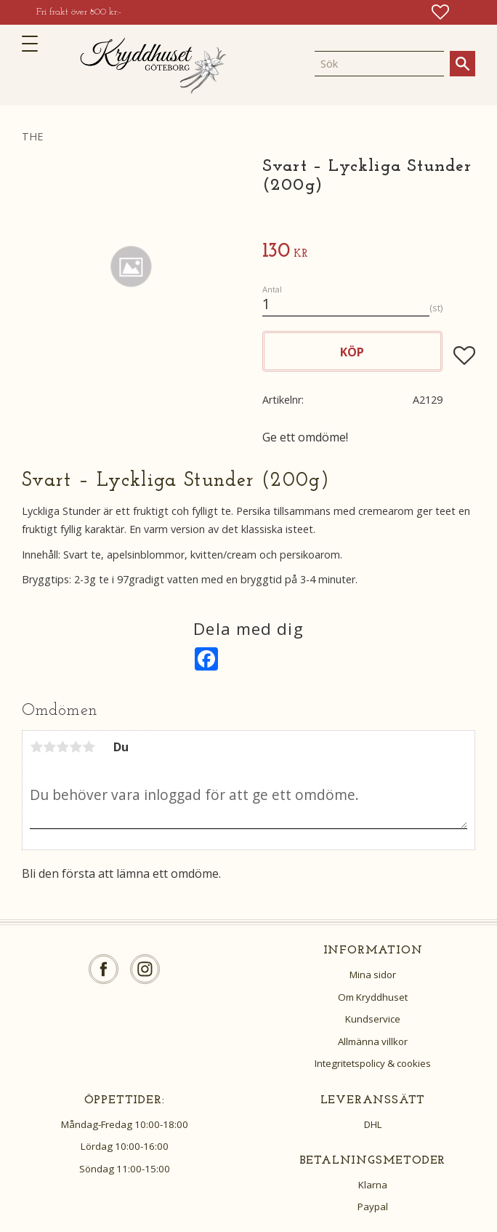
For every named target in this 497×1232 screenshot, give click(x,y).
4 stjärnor (75, 746)
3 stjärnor (62, 746)
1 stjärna (36, 746)
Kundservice (372, 1018)
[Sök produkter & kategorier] (379, 63)
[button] (34, 44)
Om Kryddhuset (373, 997)
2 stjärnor (49, 746)
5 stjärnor (88, 746)
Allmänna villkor (373, 1041)
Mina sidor (372, 974)
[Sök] (462, 63)
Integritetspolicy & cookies (373, 1063)
